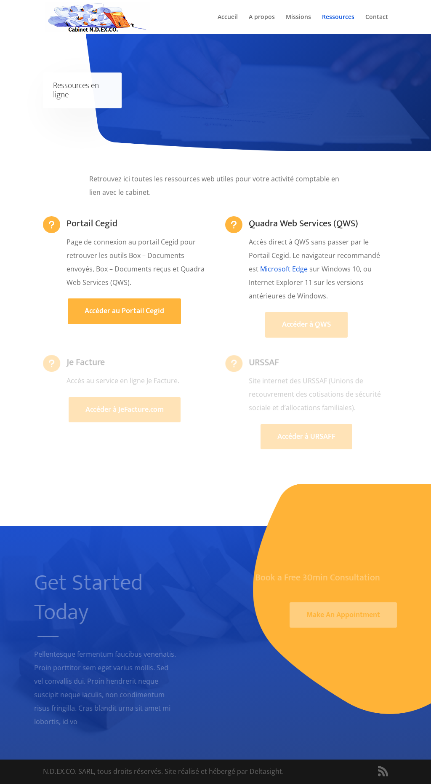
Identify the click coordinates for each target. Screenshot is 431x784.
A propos (262, 17)
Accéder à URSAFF (306, 436)
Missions (298, 17)
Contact (376, 17)
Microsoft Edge (284, 269)
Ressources (338, 17)
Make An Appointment (347, 615)
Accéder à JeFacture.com (124, 409)
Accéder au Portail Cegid (124, 311)
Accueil (228, 17)
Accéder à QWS (306, 324)
